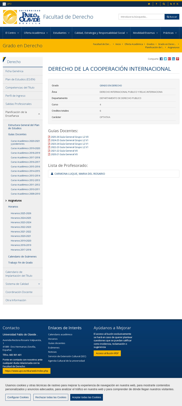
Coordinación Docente (19, 292)
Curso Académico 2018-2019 (25, 152)
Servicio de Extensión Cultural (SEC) (67, 356)
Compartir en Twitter (165, 58)
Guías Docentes (17, 134)
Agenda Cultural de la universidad (66, 360)
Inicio (118, 44)
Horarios (13, 206)
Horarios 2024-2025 (21, 217)
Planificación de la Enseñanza (154, 47)
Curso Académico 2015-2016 (25, 166)
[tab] (23, 71)
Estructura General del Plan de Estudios (23, 126)
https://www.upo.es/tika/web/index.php (26, 370)
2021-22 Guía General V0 (64, 150)
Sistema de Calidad (17, 284)
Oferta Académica (134, 44)
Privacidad (113, 393)
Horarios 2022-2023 (21, 226)
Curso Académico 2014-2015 (25, 171)
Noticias (52, 352)
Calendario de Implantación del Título (19, 273)
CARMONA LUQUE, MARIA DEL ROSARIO (78, 173)
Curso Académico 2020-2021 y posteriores (25, 142)
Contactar (75, 393)
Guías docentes (56, 343)
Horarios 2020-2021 (21, 236)
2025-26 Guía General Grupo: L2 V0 (69, 136)
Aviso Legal (94, 393)
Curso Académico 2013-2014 (25, 175)
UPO (7, 4)
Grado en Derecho (167, 44)
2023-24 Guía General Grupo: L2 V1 (69, 143)
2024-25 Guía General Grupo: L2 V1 (69, 140)
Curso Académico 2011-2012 (25, 184)
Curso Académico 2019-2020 (25, 148)
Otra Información (16, 300)
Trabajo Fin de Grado (20, 262)
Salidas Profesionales (19, 104)
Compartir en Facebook (161, 58)
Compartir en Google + (169, 58)
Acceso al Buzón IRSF (107, 353)
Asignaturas (173, 47)
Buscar (172, 16)
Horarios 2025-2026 (21, 213)
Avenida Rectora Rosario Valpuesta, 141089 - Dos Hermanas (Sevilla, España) (22, 345)
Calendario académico (60, 334)
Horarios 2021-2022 (21, 231)
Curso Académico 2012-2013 (25, 180)
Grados (150, 44)
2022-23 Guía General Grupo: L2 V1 (69, 147)
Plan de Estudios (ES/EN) (20, 79)
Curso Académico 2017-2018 (25, 157)
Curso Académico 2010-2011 (25, 189)
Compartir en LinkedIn (173, 58)
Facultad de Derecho (68, 16)
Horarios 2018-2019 (21, 245)
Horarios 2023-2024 (21, 222)
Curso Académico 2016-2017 (25, 161)
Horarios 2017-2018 (21, 249)
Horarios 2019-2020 (21, 240)
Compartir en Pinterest (177, 58)
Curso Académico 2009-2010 (25, 193)
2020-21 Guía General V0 (64, 154)
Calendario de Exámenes (22, 256)
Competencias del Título (20, 87)
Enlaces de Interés (65, 327)
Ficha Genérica (14, 71)
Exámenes (54, 347)
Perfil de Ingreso (15, 95)
